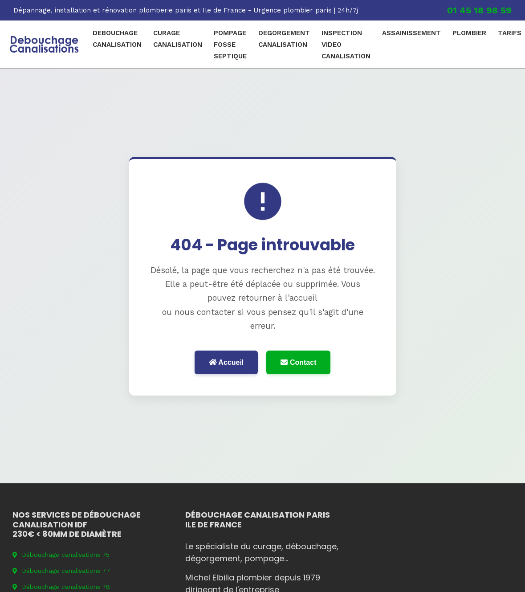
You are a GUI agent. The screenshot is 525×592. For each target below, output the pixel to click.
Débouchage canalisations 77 (61, 570)
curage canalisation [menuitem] (177, 39)
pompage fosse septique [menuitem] (230, 44)
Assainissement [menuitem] (411, 33)
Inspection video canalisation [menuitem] (346, 44)
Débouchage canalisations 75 (61, 554)
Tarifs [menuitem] (509, 33)
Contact (298, 362)
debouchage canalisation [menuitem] (117, 39)
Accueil (226, 362)
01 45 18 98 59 (479, 10)
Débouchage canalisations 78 (61, 586)
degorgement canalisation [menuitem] (284, 39)
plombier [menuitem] (469, 33)
